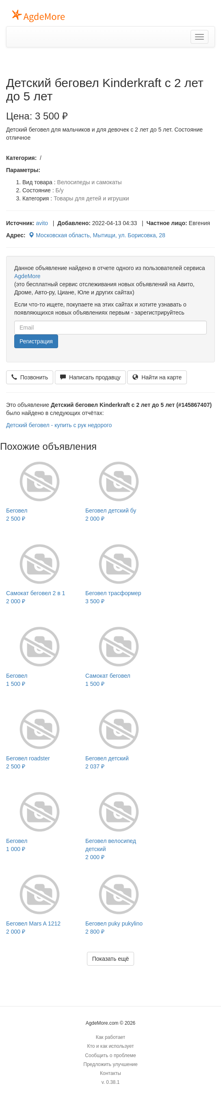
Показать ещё (110, 958)
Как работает (111, 1037)
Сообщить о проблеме (110, 1055)
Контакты (110, 1073)
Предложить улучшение (110, 1064)
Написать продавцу (90, 377)
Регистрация (36, 341)
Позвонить (29, 377)
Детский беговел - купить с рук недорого (59, 425)
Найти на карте (157, 377)
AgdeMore (27, 276)
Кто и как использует (110, 1046)
